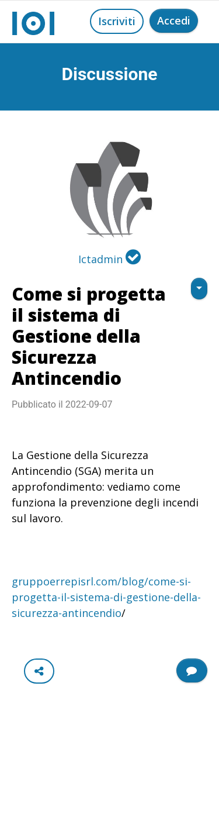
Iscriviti (116, 21)
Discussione (110, 74)
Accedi (173, 20)
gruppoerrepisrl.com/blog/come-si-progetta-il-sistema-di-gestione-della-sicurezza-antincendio (106, 597)
